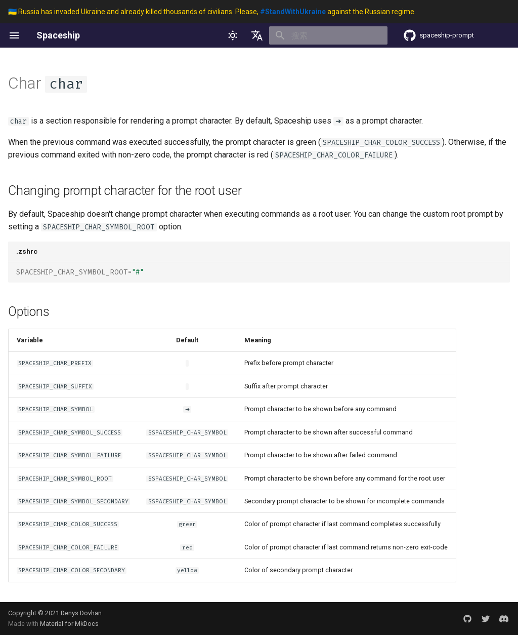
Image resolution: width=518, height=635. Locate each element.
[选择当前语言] (257, 35)
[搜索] (328, 35)
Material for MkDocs (69, 623)
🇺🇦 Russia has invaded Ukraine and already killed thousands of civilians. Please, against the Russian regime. (212, 12)
